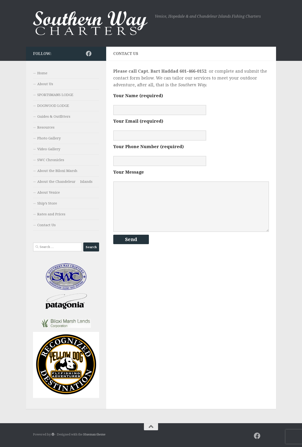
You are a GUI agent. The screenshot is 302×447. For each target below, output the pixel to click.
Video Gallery (48, 149)
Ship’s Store (47, 203)
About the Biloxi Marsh (57, 171)
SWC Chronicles (50, 160)
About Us (45, 84)
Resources (46, 127)
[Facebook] (89, 53)
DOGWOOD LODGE (53, 106)
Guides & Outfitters (53, 116)
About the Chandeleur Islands (64, 182)
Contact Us (46, 225)
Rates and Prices (51, 214)
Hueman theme (94, 434)
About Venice (48, 192)
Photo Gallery (49, 138)
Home (42, 73)
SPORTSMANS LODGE (55, 95)
